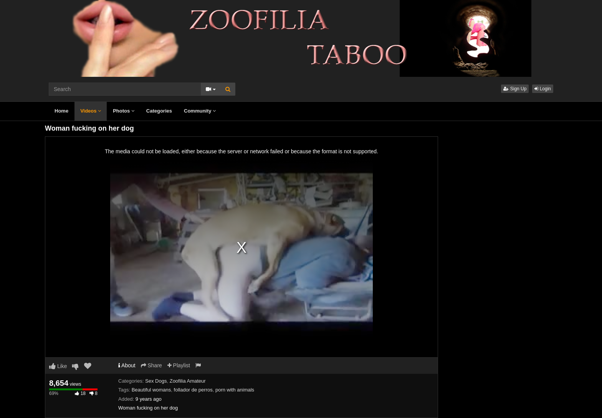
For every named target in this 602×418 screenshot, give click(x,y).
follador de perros (193, 390)
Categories (159, 111)
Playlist (178, 365)
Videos (90, 111)
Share (151, 365)
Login (542, 88)
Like (58, 366)
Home (61, 111)
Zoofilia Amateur (188, 381)
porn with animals (234, 390)
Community (200, 111)
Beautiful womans (151, 390)
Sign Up (514, 88)
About (127, 365)
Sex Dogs (156, 381)
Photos (123, 111)
